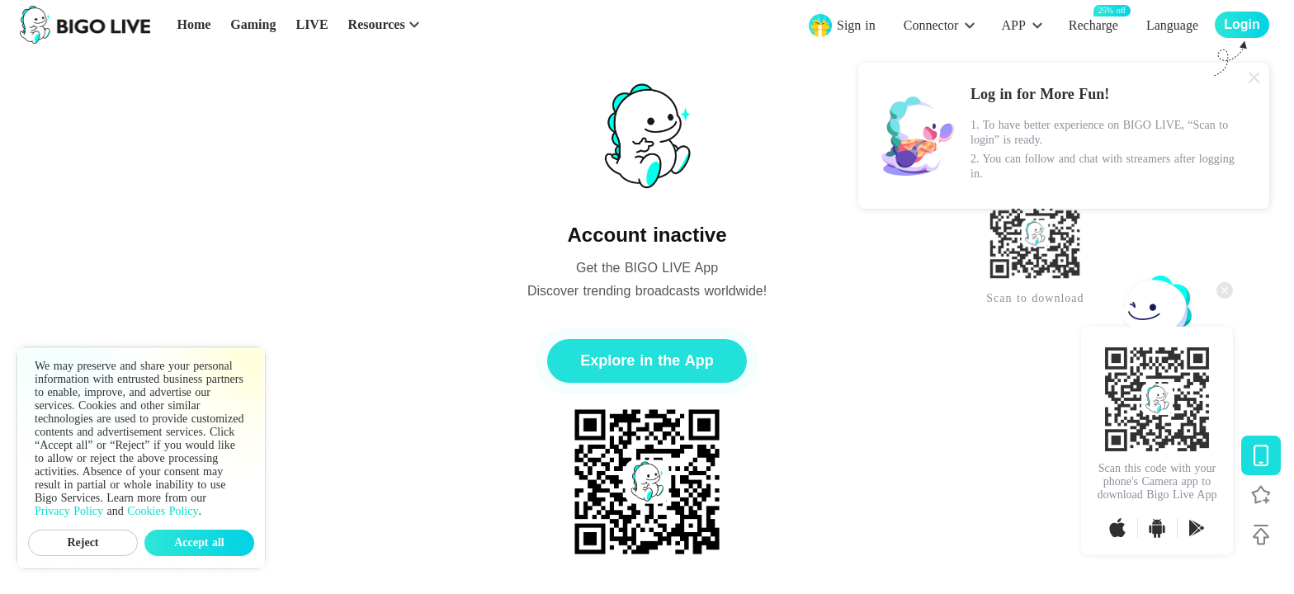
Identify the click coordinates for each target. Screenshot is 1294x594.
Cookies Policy (162, 511)
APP (1013, 25)
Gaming (253, 24)
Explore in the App (646, 360)
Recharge (1093, 24)
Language (1172, 25)
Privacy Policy (69, 511)
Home (193, 24)
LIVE (311, 24)
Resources (376, 24)
